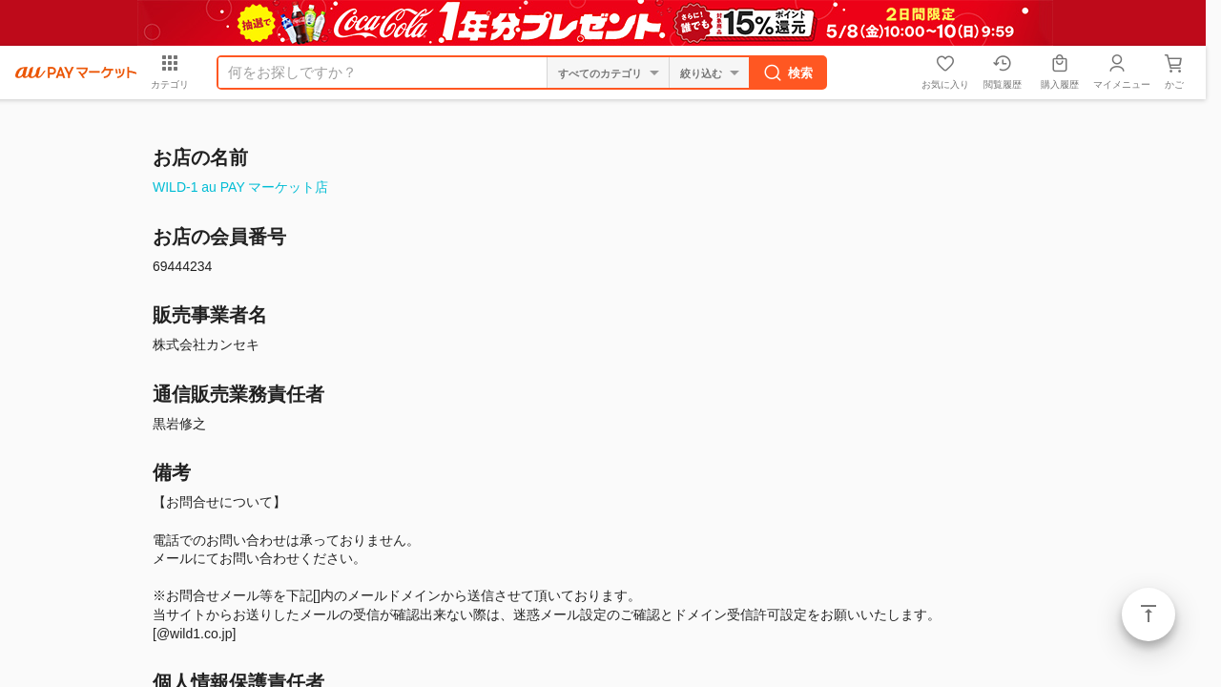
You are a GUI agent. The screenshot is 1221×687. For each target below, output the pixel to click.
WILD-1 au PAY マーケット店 (240, 187)
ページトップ (1148, 614)
